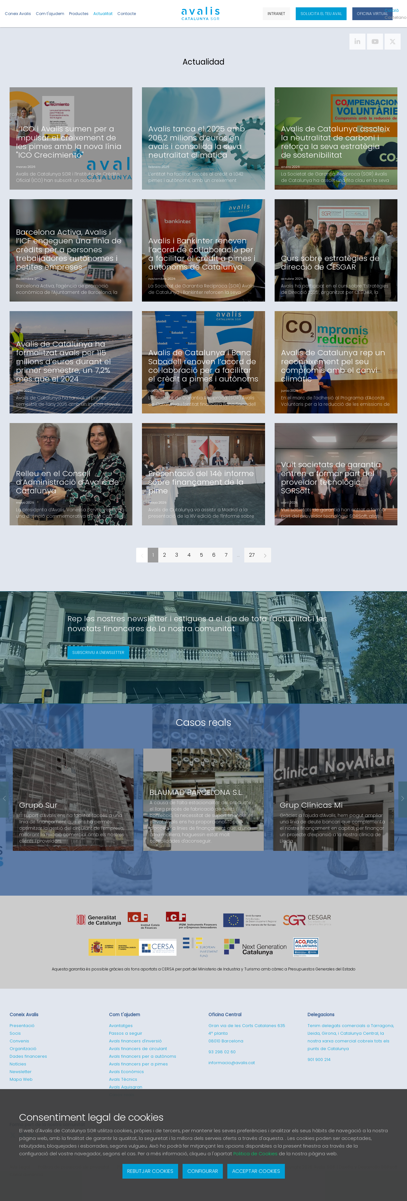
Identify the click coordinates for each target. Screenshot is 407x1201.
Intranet (276, 13)
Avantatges (121, 1025)
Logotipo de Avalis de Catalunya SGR (200, 16)
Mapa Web (21, 1079)
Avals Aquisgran (125, 1087)
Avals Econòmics (126, 1071)
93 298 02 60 (222, 1052)
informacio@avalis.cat (231, 1062)
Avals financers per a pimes (138, 1064)
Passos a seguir (125, 1033)
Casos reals (203, 722)
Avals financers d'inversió (135, 1041)
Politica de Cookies (255, 1153)
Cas (394, 17)
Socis (15, 1033)
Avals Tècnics (123, 1079)
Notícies (18, 1064)
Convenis (19, 1041)
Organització (23, 1048)
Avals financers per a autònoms (142, 1056)
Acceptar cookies (256, 1171)
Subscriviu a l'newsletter (98, 652)
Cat (392, 10)
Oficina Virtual (372, 13)
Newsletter (21, 1071)
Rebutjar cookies (150, 1171)
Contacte (126, 13)
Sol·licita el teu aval (321, 13)
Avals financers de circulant (138, 1048)
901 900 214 (319, 1059)
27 (252, 555)
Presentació (22, 1025)
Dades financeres (28, 1056)
